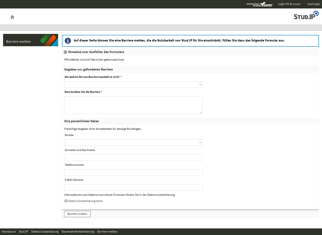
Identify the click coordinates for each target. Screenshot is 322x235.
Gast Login (313, 4)
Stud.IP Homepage (306, 14)
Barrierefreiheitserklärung (78, 231)
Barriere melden (77, 214)
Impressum (9, 231)
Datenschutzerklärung (45, 231)
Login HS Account (289, 4)
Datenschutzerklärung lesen (83, 201)
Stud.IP (23, 231)
